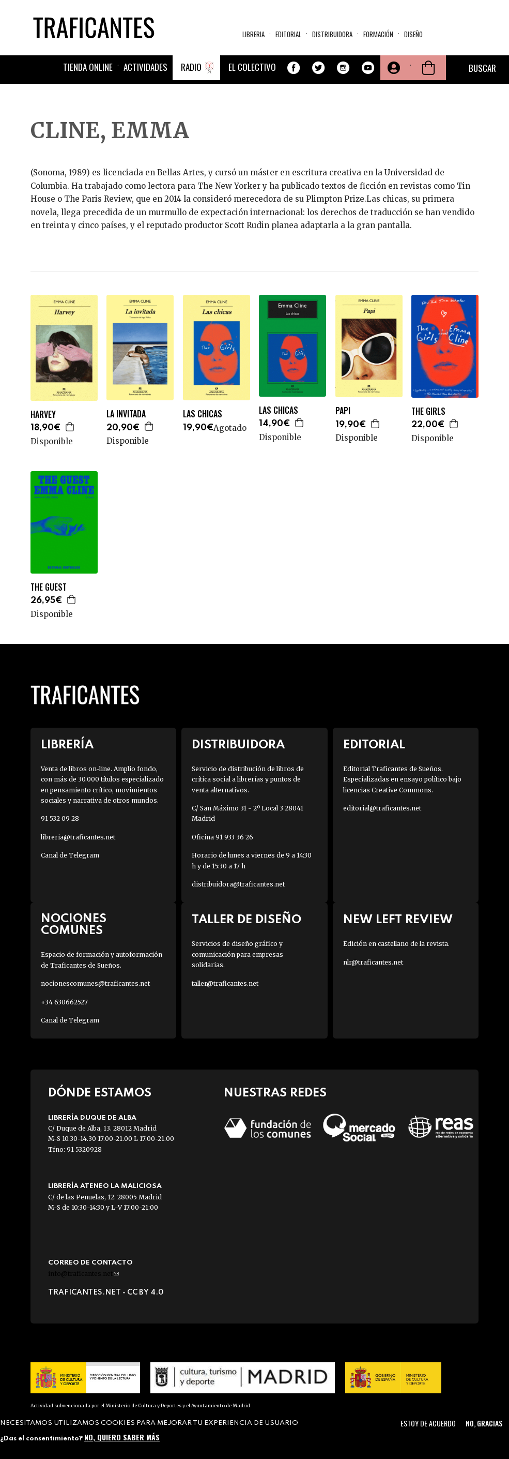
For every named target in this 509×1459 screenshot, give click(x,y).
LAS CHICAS (202, 414)
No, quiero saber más (122, 1437)
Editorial (288, 34)
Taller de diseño (246, 920)
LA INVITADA (126, 414)
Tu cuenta (392, 68)
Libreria (253, 34)
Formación (378, 34)
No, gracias (484, 1423)
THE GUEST (48, 587)
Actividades (145, 67)
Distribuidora (332, 34)
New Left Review (398, 920)
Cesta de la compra (428, 68)
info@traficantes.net (83, 1273)
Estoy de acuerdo (428, 1423)
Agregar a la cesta (70, 426)
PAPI (342, 410)
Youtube (368, 68)
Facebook (293, 68)
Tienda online (88, 67)
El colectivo (252, 67)
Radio (191, 67)
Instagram (343, 68)
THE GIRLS (428, 411)
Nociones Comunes (73, 925)
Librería (67, 745)
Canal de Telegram (70, 855)
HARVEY (43, 414)
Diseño (413, 34)
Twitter (318, 68)
